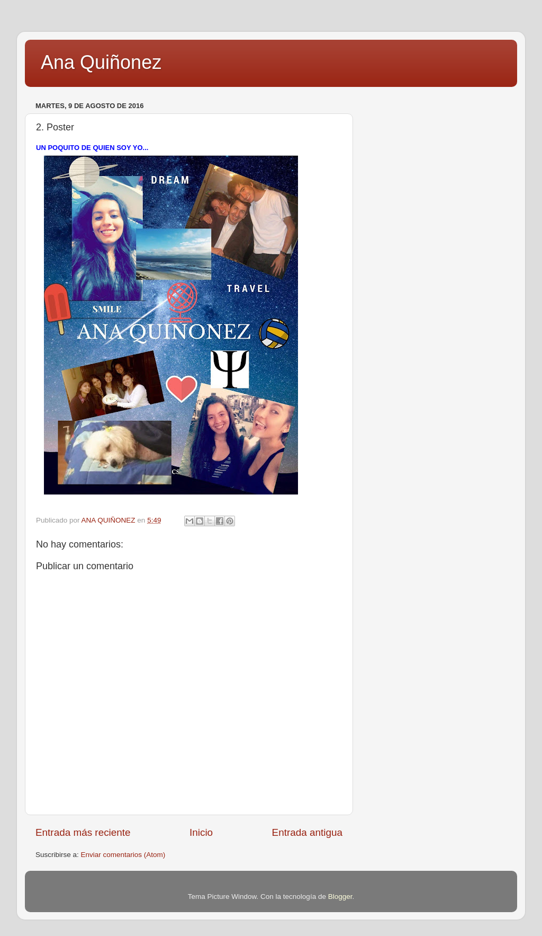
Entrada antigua (307, 832)
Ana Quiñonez (101, 62)
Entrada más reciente (83, 832)
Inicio (201, 832)
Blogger (340, 896)
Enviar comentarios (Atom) (123, 855)
